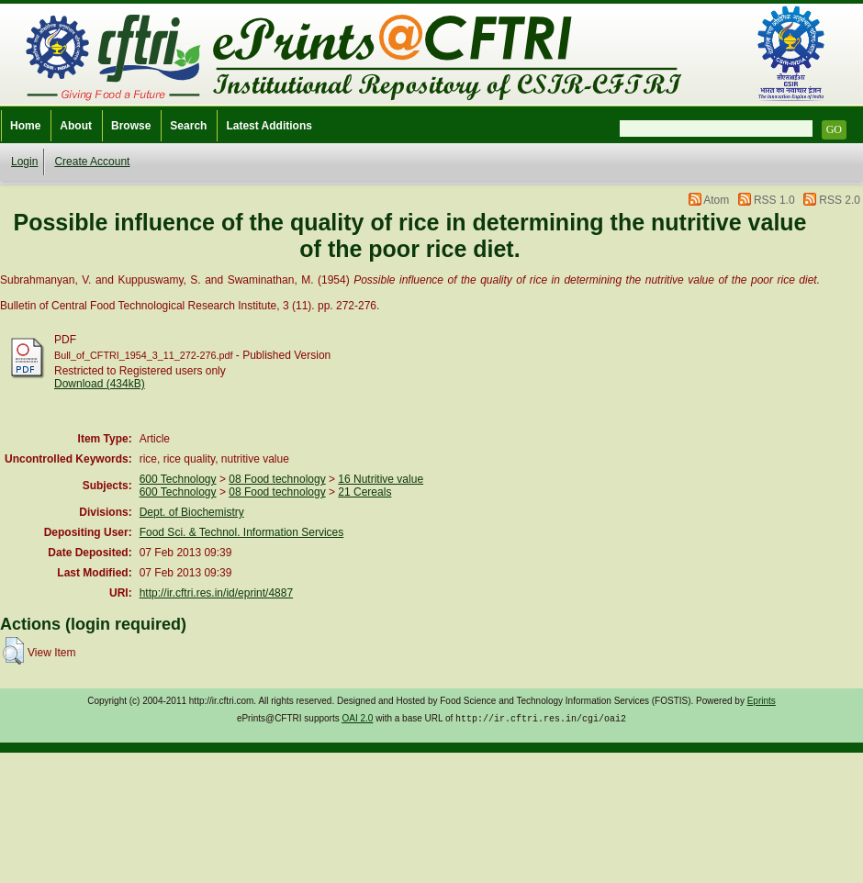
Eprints (761, 701)
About (76, 125)
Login (24, 161)
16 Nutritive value (380, 479)
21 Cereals (364, 492)
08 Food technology (277, 479)
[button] (13, 651)
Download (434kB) (99, 383)
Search (188, 125)
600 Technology (178, 479)
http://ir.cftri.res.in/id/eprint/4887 (216, 593)
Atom (716, 200)
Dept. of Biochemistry (192, 512)
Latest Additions (269, 125)
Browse (131, 125)
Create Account (91, 161)
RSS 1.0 (774, 200)
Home (25, 125)
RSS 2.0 (839, 200)
